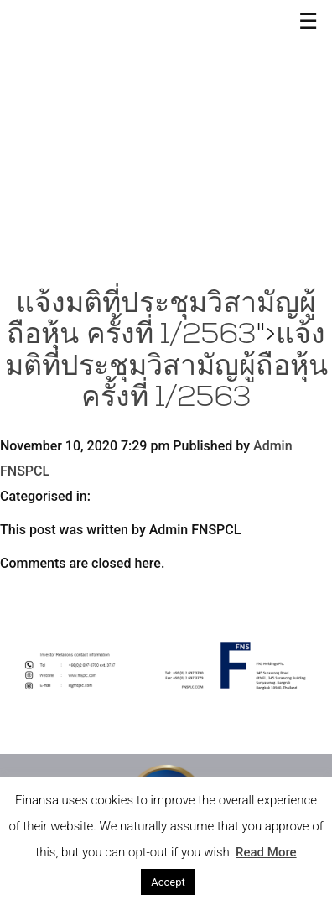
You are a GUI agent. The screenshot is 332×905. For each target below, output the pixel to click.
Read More (266, 852)
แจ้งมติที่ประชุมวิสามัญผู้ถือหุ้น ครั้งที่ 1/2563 (166, 367)
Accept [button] (168, 882)
